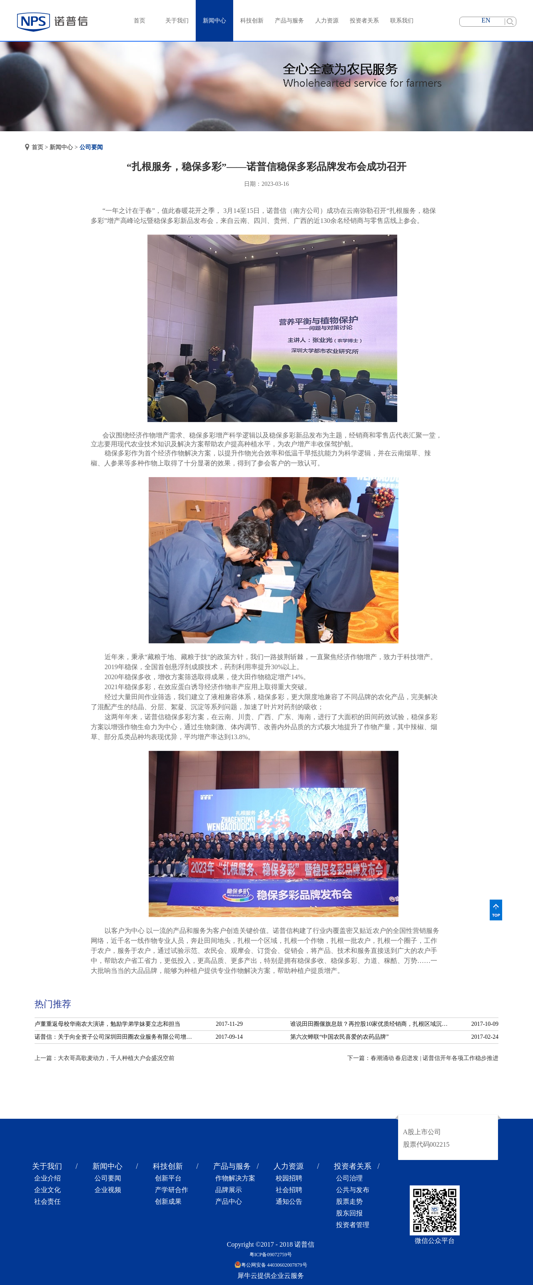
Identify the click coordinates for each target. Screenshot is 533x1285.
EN (485, 20)
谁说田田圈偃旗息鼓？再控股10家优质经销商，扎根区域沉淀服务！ (371, 1024)
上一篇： (104, 1058)
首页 (139, 21)
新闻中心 (61, 147)
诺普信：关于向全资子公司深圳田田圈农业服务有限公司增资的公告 (116, 1037)
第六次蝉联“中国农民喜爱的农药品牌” (339, 1037)
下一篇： (422, 1058)
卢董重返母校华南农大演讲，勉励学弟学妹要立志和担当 (107, 1024)
